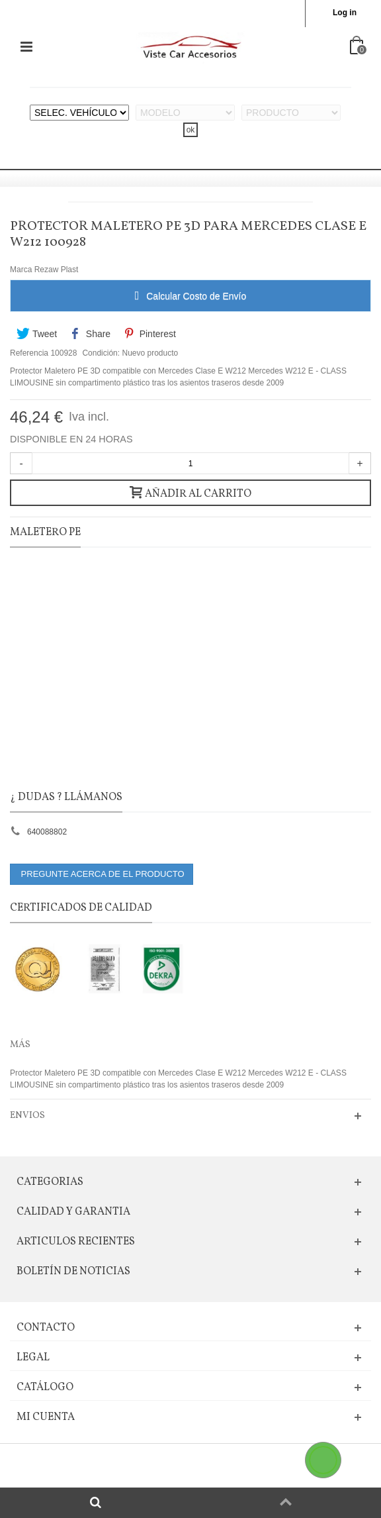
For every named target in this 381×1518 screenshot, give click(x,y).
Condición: (101, 353)
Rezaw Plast (56, 269)
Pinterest (149, 334)
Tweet (37, 334)
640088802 (47, 831)
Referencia (29, 353)
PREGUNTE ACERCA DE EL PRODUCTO (102, 874)
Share (90, 334)
